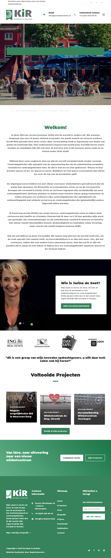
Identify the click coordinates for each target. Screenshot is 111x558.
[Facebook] (94, 550)
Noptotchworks (37, 552)
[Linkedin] (104, 550)
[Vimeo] (98, 550)
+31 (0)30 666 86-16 (44, 513)
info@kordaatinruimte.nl (46, 519)
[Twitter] (89, 550)
